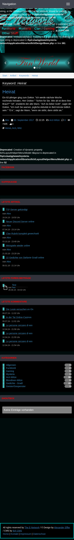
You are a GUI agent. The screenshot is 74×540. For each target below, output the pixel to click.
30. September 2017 (24, 120)
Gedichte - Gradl (14, 383)
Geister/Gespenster (16, 386)
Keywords (24, 75)
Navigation (9, 4)
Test (14, 285)
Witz (19, 128)
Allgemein (11, 365)
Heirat (35, 75)
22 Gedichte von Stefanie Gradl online (25, 257)
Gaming (10, 371)
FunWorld (11, 368)
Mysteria (10, 374)
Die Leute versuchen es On (19, 309)
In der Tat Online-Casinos (18, 317)
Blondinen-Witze (14, 380)
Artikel (13, 75)
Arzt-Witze (54, 120)
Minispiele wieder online (18, 245)
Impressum (25, 534)
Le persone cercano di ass (19, 325)
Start (4, 75)
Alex (7, 120)
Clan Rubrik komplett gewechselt (22, 233)
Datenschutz (39, 534)
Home (6, 534)
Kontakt (14, 534)
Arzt (14, 128)
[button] (5, 63)
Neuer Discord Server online (20, 221)
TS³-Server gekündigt (16, 209)
